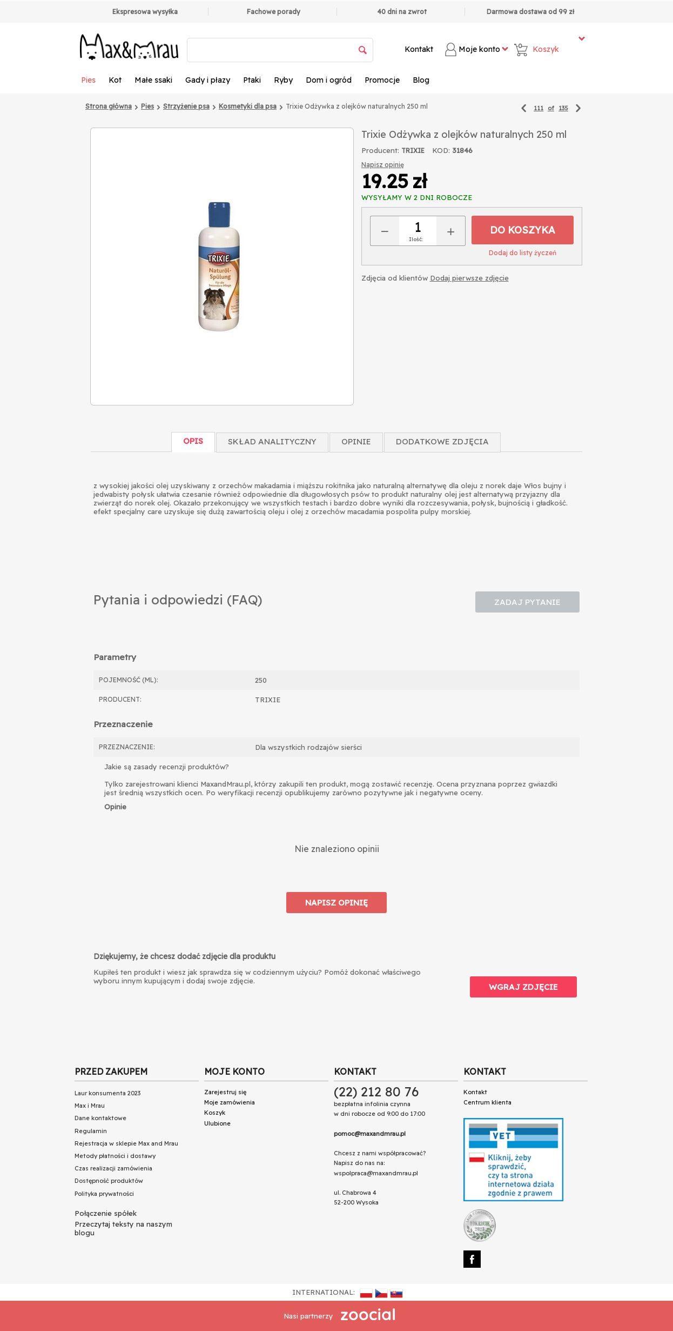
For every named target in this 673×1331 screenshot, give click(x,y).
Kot (115, 80)
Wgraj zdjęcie (523, 987)
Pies (88, 80)
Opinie (356, 441)
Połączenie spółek (106, 1213)
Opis (193, 441)
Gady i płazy (207, 80)
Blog (421, 80)
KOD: (441, 150)
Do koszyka (522, 230)
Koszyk (214, 1112)
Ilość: (416, 239)
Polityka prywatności (104, 1193)
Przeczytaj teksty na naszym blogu (123, 1228)
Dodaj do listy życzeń (522, 253)
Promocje (382, 80)
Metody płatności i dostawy (115, 1156)
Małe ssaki (153, 80)
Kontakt (419, 49)
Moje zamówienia (229, 1102)
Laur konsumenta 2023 (107, 1093)
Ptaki (252, 80)
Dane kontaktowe (100, 1118)
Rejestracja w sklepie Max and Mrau (126, 1143)
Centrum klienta (487, 1102)
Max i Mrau (90, 1105)
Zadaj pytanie (527, 602)
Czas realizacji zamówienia (113, 1168)
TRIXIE (413, 151)
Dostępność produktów (109, 1180)
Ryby (283, 80)
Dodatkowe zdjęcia (442, 441)
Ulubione (217, 1123)
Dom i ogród (329, 80)
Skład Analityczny (272, 441)
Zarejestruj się (225, 1092)
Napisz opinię (382, 165)
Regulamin (91, 1131)
